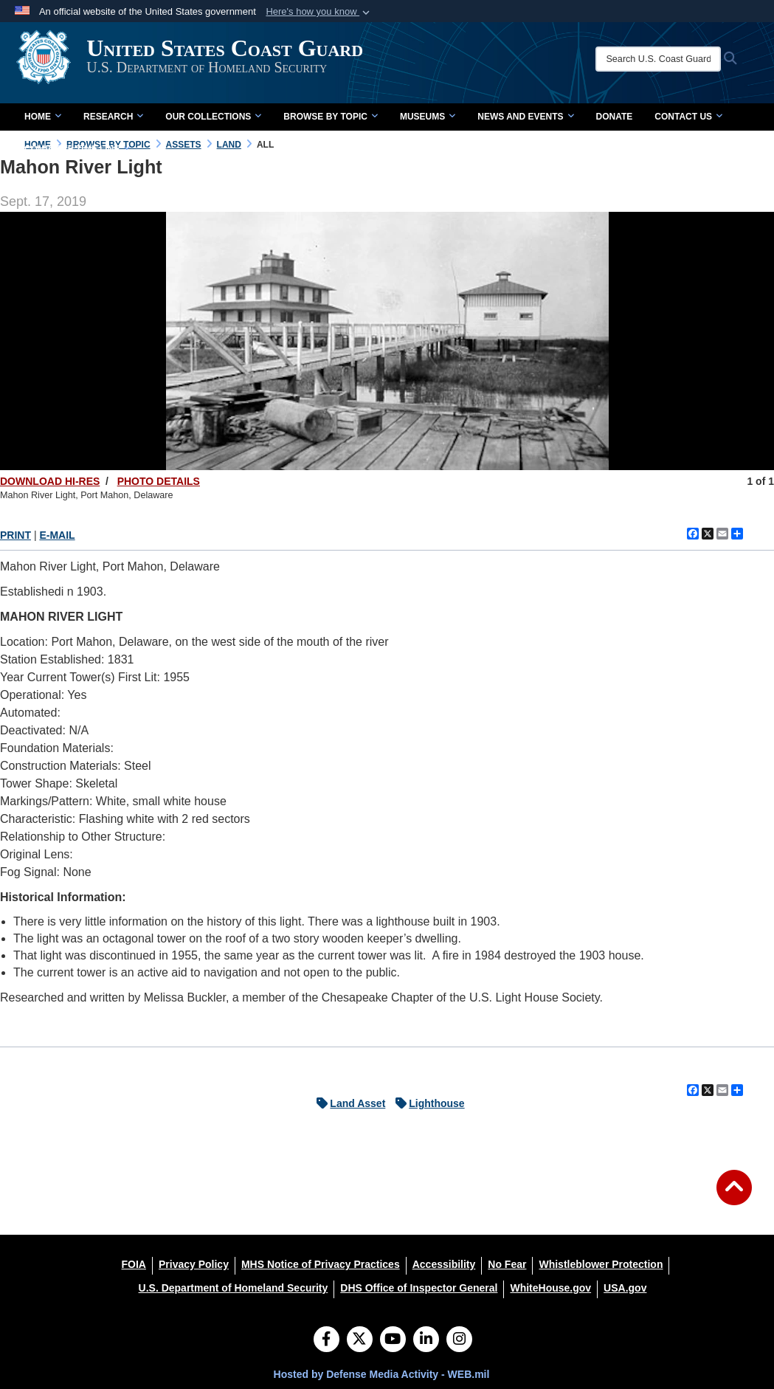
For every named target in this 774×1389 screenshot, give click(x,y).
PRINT (15, 535)
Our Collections (213, 116)
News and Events (525, 116)
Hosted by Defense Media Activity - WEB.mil (382, 1374)
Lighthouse (426, 1103)
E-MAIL (57, 535)
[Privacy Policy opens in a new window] (194, 1264)
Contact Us (688, 116)
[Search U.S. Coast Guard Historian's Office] (665, 59)
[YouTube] (393, 1340)
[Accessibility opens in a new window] (444, 1264)
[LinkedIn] (426, 1340)
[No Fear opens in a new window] (507, 1264)
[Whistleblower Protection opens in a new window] (601, 1264)
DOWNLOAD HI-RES (50, 481)
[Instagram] (459, 1340)
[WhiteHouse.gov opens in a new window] (550, 1288)
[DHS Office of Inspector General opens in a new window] (418, 1288)
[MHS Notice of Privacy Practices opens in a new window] (320, 1264)
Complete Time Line (77, 149)
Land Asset (347, 1103)
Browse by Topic (330, 116)
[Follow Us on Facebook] (326, 1340)
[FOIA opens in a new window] (134, 1264)
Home (42, 116)
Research (113, 116)
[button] (319, 11)
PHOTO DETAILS (158, 481)
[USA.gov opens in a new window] (625, 1288)
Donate (614, 116)
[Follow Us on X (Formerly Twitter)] (360, 1340)
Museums (427, 116)
